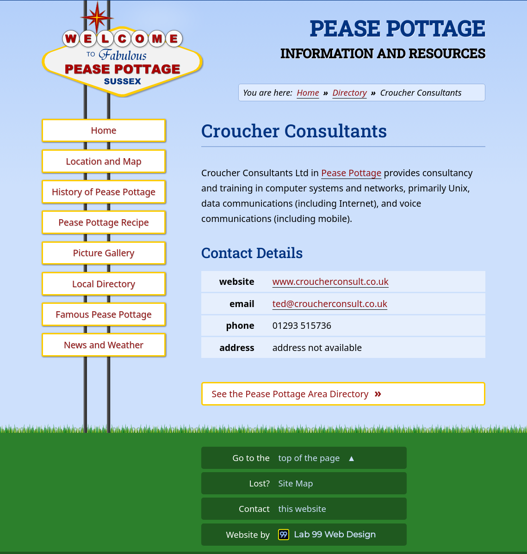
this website (302, 508)
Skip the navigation (216, 15)
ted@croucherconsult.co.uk (330, 303)
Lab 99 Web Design (335, 534)
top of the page (316, 457)
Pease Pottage (351, 172)
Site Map (295, 483)
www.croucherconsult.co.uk (331, 281)
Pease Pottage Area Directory (297, 392)
